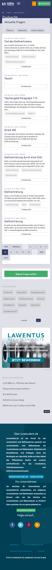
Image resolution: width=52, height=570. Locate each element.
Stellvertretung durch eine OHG (23, 157)
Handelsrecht (11, 175)
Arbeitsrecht (9, 298)
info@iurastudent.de (26, 510)
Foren (8, 13)
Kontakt (41, 551)
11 (11, 252)
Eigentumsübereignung (31, 170)
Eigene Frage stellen (26, 273)
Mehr (46, 411)
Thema (10, 30)
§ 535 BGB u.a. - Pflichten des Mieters (19, 383)
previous (16, 246)
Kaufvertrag (35, 204)
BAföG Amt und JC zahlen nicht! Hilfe (19, 405)
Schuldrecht (9, 305)
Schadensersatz (38, 292)
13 (23, 252)
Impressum (14, 545)
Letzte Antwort (37, 30)
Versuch (40, 298)
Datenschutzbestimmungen (21, 551)
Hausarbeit (21, 292)
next (42, 252)
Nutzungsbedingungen (33, 545)
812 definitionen (10, 394)
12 (17, 252)
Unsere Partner (36, 477)
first (6, 246)
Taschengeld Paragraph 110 (20, 98)
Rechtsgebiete (19, 13)
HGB (24, 204)
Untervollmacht (28, 56)
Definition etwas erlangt (13, 400)
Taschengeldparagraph (15, 113)
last (6, 257)
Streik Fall (10, 130)
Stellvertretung (12, 56)
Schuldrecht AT (10, 311)
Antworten (22, 30)
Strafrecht (8, 292)
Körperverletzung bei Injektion (16, 388)
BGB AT (31, 113)
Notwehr (22, 305)
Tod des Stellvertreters (18, 41)
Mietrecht (35, 305)
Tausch (8, 78)
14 (29, 252)
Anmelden (44, 3)
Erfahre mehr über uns (18, 477)
